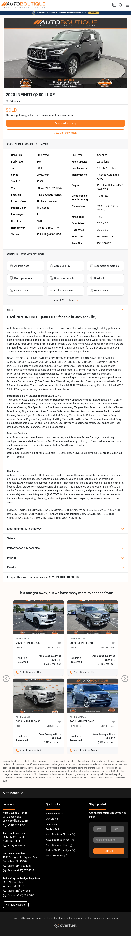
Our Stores (52, 818)
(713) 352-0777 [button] (14, 846)
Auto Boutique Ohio (59, 845)
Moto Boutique (56, 856)
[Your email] (108, 840)
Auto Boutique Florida (60, 835)
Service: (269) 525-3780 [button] (18, 895)
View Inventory (54, 813)
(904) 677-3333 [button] (14, 825)
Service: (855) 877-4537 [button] (18, 870)
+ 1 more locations (15, 904)
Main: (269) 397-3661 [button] (17, 891)
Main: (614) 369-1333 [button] (17, 866)
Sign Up (109, 850)
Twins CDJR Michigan (60, 850)
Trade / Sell (52, 829)
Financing (51, 824)
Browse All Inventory (65, 123)
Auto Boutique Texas (60, 840)
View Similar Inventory (65, 132)
